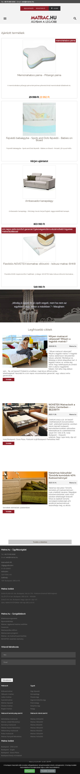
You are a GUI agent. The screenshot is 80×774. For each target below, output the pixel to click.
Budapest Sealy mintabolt (11, 755)
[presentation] (19, 671)
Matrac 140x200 (36, 736)
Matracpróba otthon (9, 630)
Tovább (8, 379)
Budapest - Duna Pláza (10, 753)
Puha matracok (7, 734)
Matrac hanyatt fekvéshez (11, 736)
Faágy (32, 709)
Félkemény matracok (9, 731)
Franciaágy (34, 703)
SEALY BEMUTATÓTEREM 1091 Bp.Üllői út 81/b (17, 602)
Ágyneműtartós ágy (38, 700)
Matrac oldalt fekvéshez (10, 722)
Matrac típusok (7, 703)
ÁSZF (49, 762)
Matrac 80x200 (36, 725)
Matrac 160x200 (36, 722)
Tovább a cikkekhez (40, 542)
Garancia (4, 627)
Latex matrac (6, 697)
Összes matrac (7, 706)
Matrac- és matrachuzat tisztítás (13, 636)
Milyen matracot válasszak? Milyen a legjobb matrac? (60, 339)
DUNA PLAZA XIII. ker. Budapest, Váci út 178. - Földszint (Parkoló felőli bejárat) (29, 593)
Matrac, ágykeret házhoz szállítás (14, 624)
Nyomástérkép (7, 621)
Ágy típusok (35, 691)
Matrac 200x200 (36, 719)
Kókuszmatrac (7, 691)
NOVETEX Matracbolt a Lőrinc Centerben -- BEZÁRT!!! (62, 407)
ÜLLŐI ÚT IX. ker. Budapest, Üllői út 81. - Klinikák (18, 596)
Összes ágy (34, 697)
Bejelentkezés (29, 8)
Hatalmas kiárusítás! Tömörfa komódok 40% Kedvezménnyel (62, 475)
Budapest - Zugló (8, 750)
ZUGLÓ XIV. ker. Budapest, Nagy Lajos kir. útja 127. (19, 599)
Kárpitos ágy (35, 706)
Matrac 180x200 (36, 728)
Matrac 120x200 (36, 734)
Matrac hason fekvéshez (10, 728)
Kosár (54, 8)
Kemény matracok (8, 725)
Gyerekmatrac (7, 700)
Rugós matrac (6, 709)
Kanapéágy (34, 694)
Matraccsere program (9, 633)
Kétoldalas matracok (9, 719)
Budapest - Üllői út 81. (9, 747)
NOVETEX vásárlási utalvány (12, 639)
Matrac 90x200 (36, 731)
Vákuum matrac (7, 694)
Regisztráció (40, 8)
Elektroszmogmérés (9, 618)
